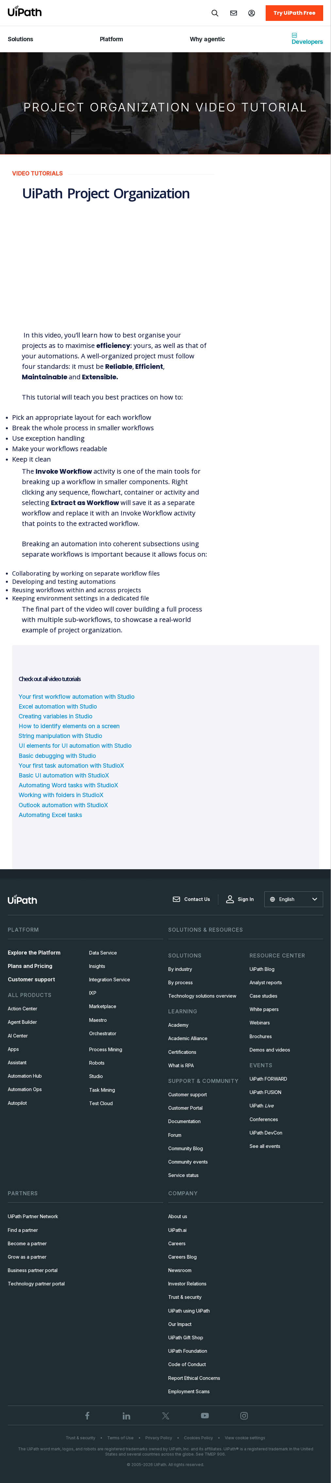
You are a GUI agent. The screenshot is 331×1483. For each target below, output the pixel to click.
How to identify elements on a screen (70, 725)
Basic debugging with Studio (58, 755)
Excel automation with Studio (59, 705)
